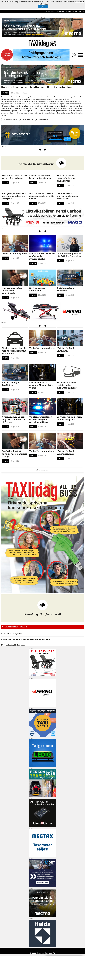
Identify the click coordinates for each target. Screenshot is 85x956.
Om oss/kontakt (69, 11)
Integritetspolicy (79, 11)
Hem (46, 11)
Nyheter (5, 93)
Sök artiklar (51, 11)
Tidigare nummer (59, 11)
